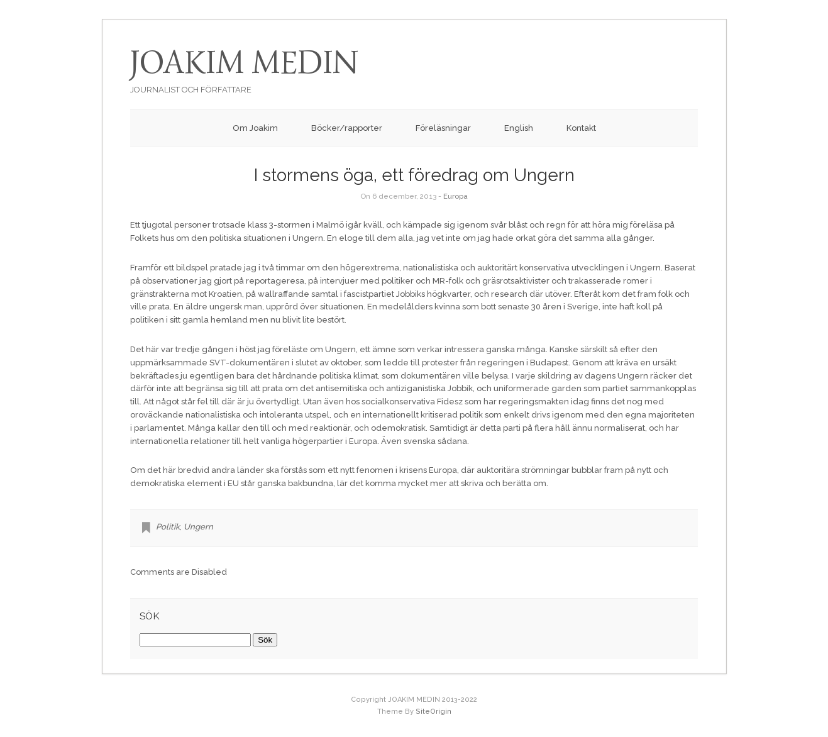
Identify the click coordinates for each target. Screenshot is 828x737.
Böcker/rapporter (346, 128)
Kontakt (581, 128)
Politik (168, 526)
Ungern (198, 526)
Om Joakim (255, 128)
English (518, 128)
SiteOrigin (433, 711)
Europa (455, 196)
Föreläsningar (443, 128)
